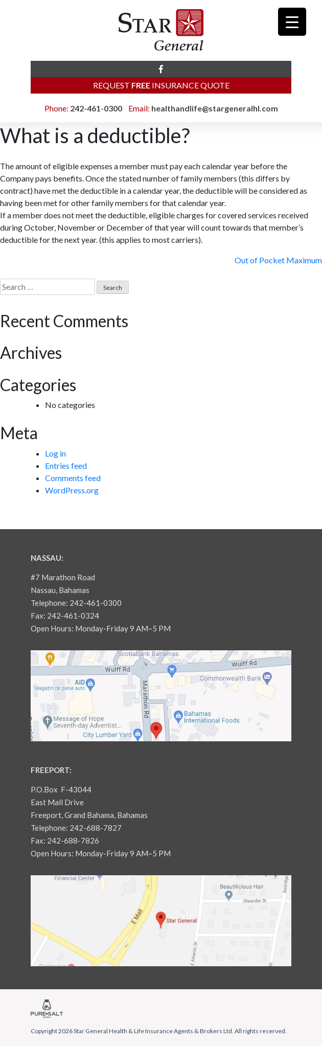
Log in (55, 453)
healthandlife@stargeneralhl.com (214, 108)
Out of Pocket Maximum (278, 260)
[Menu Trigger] (292, 22)
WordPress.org (72, 490)
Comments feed (73, 478)
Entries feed (66, 465)
